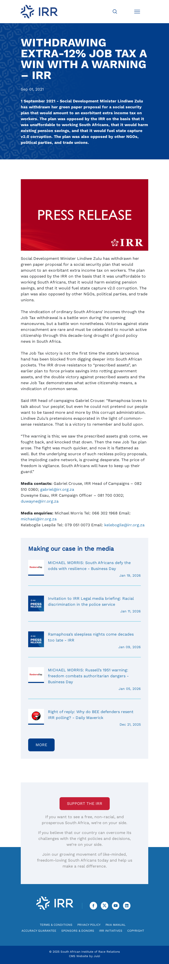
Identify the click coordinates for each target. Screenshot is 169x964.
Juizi (97, 956)
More (41, 744)
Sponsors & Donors (77, 930)
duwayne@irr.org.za (40, 501)
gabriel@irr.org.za (57, 489)
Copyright (135, 930)
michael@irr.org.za (39, 519)
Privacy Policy (89, 924)
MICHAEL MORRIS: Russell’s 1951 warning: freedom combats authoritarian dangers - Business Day (84, 679)
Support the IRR (84, 803)
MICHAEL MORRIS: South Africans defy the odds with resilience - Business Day (84, 569)
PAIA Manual (116, 924)
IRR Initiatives (110, 930)
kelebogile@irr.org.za (124, 525)
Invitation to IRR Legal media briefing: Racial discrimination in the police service (84, 605)
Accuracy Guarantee (38, 930)
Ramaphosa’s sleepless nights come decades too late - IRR (84, 640)
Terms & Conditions (56, 924)
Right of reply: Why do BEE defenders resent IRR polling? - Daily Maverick (84, 718)
